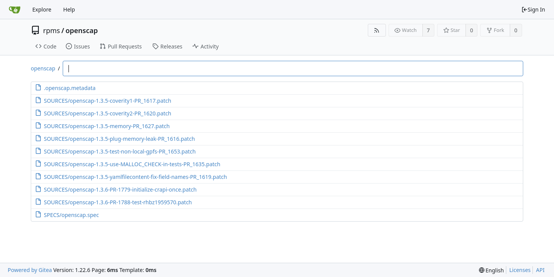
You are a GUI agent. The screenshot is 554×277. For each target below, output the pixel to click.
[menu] (491, 270)
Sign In (533, 9)
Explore (41, 9)
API (540, 270)
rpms (51, 30)
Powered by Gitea (30, 270)
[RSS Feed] (377, 30)
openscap (81, 30)
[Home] (14, 10)
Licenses (520, 270)
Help (69, 9)
